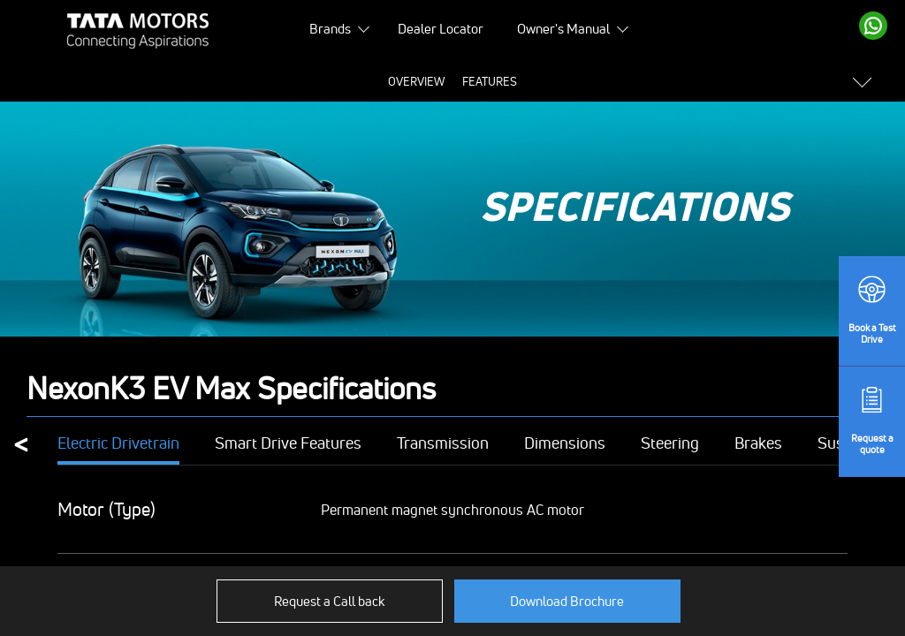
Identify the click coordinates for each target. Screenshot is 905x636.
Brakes (758, 444)
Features (312, 81)
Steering (670, 444)
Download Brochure (567, 601)
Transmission (443, 444)
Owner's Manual (563, 28)
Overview (239, 81)
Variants (668, 81)
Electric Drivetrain (118, 444)
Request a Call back (329, 601)
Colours (599, 81)
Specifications (449, 81)
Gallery (532, 81)
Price (373, 81)
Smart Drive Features (288, 444)
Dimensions (564, 444)
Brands (330, 28)
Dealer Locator (440, 28)
